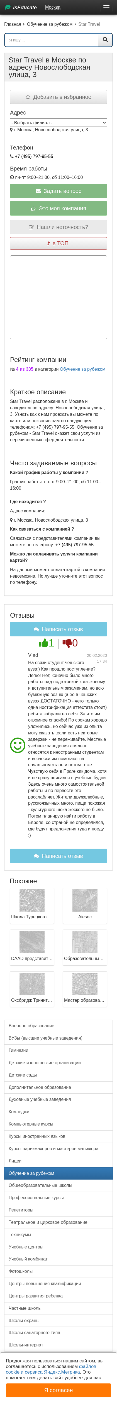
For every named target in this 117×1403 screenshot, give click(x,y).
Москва (52, 7)
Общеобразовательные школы (40, 1185)
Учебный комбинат (28, 1259)
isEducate (20, 7)
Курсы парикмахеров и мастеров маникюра (53, 1148)
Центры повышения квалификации (45, 1283)
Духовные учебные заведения (40, 1099)
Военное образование (31, 1025)
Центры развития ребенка (36, 1296)
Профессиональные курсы (36, 1197)
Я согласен (58, 1390)
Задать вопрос (58, 191)
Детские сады (23, 1075)
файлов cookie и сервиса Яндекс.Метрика (51, 1369)
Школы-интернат (26, 1345)
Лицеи (15, 1161)
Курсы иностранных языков (37, 1136)
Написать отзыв (58, 629)
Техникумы (20, 1234)
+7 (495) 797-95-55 (34, 156)
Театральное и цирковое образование (48, 1222)
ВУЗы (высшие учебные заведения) (45, 1038)
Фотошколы (21, 1271)
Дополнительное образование (40, 1087)
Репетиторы (21, 1210)
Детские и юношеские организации (45, 1062)
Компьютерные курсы (31, 1124)
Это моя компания (58, 208)
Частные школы (25, 1308)
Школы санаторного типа (34, 1332)
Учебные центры (26, 1247)
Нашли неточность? (58, 227)
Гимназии (18, 1050)
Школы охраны (24, 1320)
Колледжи (19, 1111)
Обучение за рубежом (83, 369)
